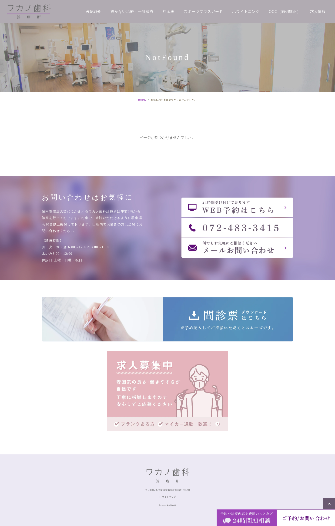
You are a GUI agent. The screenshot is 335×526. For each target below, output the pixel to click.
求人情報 (318, 11)
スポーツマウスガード (203, 11)
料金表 (168, 11)
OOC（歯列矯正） (285, 11)
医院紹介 (93, 11)
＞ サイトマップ (167, 497)
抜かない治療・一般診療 (132, 11)
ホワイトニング (246, 11)
